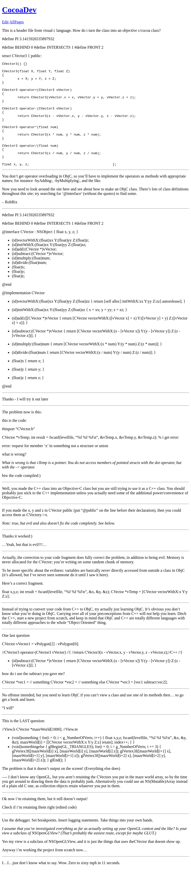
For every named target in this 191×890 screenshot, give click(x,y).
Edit (5, 22)
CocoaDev (19, 9)
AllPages (16, 22)
